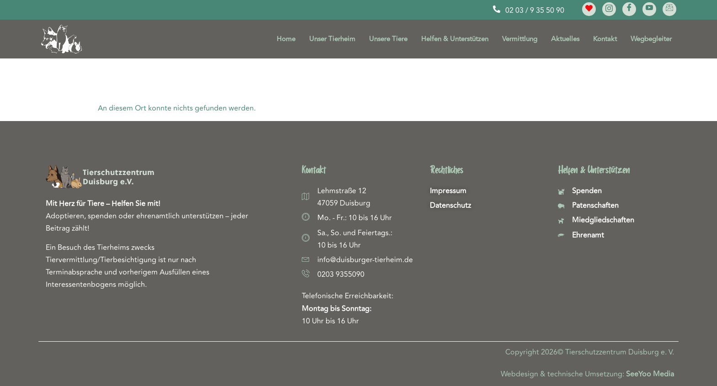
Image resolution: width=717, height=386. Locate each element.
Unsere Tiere (388, 39)
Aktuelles (565, 39)
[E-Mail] (669, 9)
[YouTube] (649, 9)
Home (286, 39)
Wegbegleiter (651, 39)
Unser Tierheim (332, 39)
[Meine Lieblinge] (589, 9)
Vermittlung (519, 39)
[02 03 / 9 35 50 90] (496, 9)
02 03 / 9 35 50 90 (534, 10)
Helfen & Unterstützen (454, 39)
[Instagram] (609, 9)
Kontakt (605, 39)
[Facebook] (629, 9)
